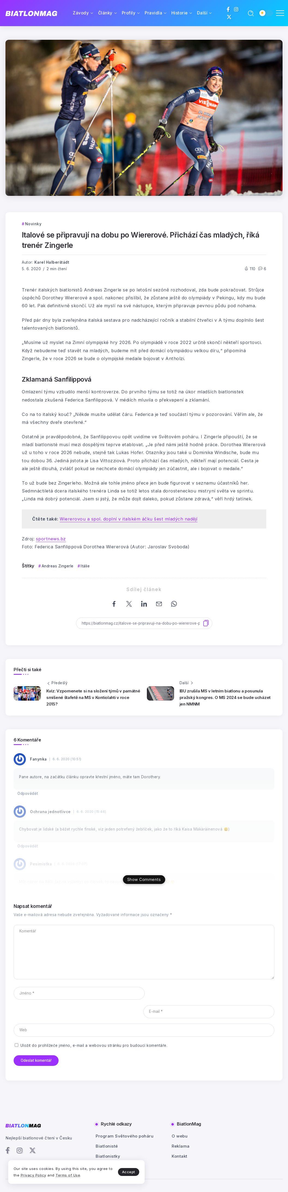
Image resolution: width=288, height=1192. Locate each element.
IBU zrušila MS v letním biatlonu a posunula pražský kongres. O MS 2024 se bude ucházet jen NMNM (225, 697)
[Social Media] (228, 9)
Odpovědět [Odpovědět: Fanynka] (27, 793)
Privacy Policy (33, 1175)
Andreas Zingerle (58, 566)
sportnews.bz (51, 539)
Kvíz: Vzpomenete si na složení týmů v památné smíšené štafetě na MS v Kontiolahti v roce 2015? (93, 697)
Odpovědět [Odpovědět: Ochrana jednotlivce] (27, 846)
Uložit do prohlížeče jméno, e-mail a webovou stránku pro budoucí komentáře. (94, 1027)
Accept (128, 1172)
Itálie (85, 566)
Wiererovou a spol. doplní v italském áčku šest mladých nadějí (129, 519)
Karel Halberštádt (51, 262)
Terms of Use (68, 1175)
